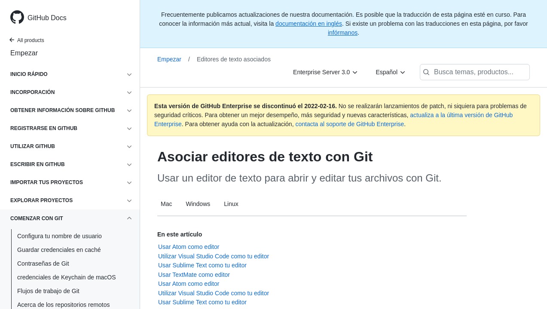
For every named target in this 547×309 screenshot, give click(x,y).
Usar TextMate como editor (194, 274)
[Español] (391, 72)
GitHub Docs (47, 17)
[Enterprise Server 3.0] (325, 72)
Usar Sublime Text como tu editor (202, 265)
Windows (198, 203)
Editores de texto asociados (234, 59)
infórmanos (343, 32)
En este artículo (179, 234)
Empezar (24, 53)
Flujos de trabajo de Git (48, 291)
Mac (166, 203)
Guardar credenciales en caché (59, 249)
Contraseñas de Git (43, 263)
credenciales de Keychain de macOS (66, 277)
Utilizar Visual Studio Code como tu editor (213, 256)
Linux (231, 203)
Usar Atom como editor (188, 246)
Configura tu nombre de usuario (59, 236)
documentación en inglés (308, 23)
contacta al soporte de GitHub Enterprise (349, 124)
